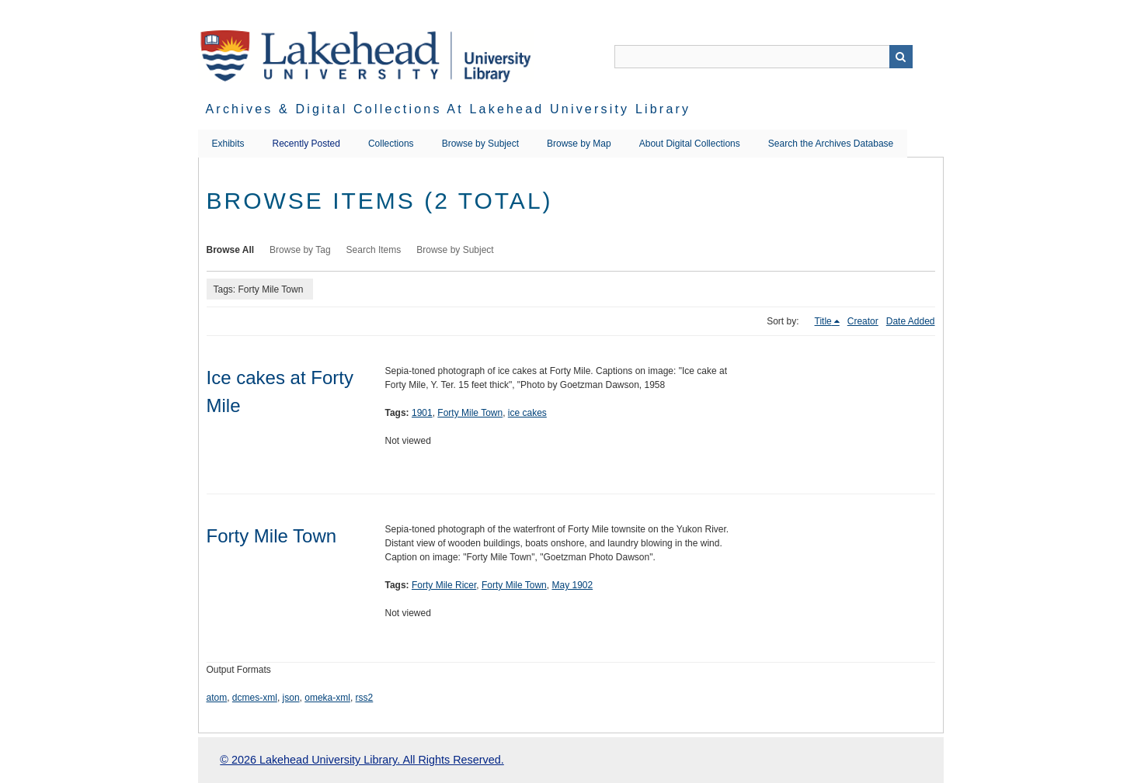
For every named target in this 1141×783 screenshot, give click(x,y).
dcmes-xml (254, 697)
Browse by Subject (480, 143)
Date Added (910, 321)
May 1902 (572, 585)
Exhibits (228, 143)
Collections (391, 143)
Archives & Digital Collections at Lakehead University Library (448, 109)
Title (823, 321)
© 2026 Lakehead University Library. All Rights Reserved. (361, 760)
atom (217, 697)
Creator (862, 321)
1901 (422, 412)
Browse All (231, 249)
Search (901, 56)
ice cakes (527, 412)
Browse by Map (579, 143)
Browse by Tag (300, 249)
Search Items (374, 249)
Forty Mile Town (470, 412)
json (291, 697)
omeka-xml (327, 697)
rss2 (365, 697)
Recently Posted (306, 143)
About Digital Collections (689, 143)
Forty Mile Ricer (444, 585)
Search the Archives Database (830, 143)
